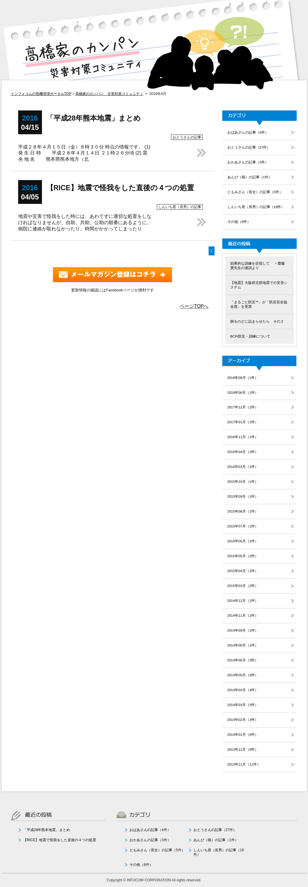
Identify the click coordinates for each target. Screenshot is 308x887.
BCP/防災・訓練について (250, 336)
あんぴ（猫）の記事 (209, 840)
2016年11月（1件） (243, 437)
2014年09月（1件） (243, 630)
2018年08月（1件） (243, 378)
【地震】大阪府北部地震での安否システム (258, 285)
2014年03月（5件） (243, 705)
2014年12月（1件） (243, 600)
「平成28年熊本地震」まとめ (46, 830)
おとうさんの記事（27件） (249, 147)
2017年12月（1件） (243, 407)
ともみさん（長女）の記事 (150, 850)
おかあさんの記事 (143, 840)
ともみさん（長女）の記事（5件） (255, 192)
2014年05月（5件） (243, 675)
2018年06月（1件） (243, 392)
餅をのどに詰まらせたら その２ (257, 321)
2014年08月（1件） (243, 645)
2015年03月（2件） (243, 586)
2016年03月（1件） (243, 467)
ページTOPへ (194, 306)
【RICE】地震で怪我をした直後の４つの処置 (59, 840)
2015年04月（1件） (243, 571)
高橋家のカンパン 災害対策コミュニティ (109, 94)
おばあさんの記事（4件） (247, 132)
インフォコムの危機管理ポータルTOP (41, 94)
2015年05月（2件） (243, 556)
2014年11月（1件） (243, 615)
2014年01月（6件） (243, 734)
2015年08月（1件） (243, 511)
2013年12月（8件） (243, 749)
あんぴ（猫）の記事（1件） (249, 177)
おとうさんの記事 (207, 830)
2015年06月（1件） (243, 541)
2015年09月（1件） (243, 496)
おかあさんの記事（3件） (247, 162)
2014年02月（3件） (243, 720)
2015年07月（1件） (243, 526)
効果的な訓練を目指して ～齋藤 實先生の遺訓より (257, 266)
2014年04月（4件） (243, 690)
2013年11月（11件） (243, 764)
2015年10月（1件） (243, 481)
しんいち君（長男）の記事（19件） (256, 207)
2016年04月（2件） (243, 452)
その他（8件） (239, 222)
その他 (134, 865)
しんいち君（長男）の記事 (214, 850)
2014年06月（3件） (243, 660)
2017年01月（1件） (243, 422)
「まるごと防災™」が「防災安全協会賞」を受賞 (258, 304)
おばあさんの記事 (143, 830)
